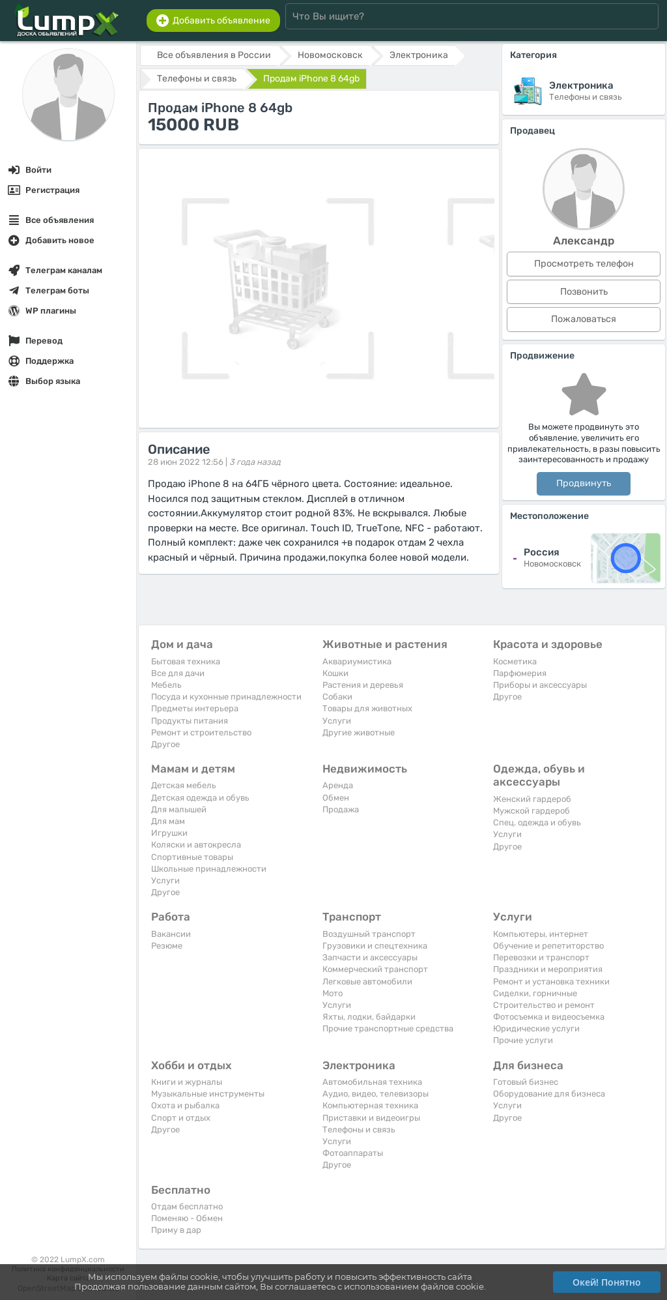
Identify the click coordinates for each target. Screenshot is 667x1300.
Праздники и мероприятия (548, 969)
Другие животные (358, 732)
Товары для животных (367, 708)
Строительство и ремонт (544, 1005)
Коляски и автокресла (196, 844)
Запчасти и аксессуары (370, 957)
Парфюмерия (519, 673)
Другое (165, 744)
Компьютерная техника (370, 1105)
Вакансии (171, 934)
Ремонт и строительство (201, 732)
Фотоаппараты (352, 1153)
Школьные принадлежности (208, 869)
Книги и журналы (186, 1082)
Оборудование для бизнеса (549, 1094)
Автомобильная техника (372, 1082)
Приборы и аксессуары (540, 685)
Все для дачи (178, 673)
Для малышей (178, 809)
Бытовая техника (185, 661)
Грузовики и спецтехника (374, 946)
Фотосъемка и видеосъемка (548, 1017)
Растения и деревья (362, 685)
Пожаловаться (583, 319)
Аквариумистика (356, 661)
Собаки (337, 697)
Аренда (337, 785)
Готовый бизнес (525, 1082)
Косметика (515, 661)
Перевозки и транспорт (541, 957)
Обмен (335, 798)
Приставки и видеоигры (371, 1118)
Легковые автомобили (367, 981)
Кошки (335, 673)
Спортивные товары (192, 857)
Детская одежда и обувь (200, 798)
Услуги (336, 721)
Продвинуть (583, 483)
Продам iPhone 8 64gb (311, 78)
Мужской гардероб (531, 811)
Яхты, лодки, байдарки (369, 1017)
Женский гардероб (532, 799)
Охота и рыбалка (185, 1105)
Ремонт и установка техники (551, 981)
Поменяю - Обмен (187, 1218)
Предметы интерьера (194, 708)
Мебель (166, 685)
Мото (332, 993)
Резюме (166, 946)
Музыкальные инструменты (207, 1094)
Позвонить (584, 291)
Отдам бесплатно (187, 1206)
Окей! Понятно (607, 1282)
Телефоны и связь (358, 1129)
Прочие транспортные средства (387, 1028)
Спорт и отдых (180, 1118)
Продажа (340, 809)
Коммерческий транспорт (375, 969)
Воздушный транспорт (369, 934)
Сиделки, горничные (535, 993)
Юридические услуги (536, 1028)
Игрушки (169, 833)
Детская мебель (183, 785)
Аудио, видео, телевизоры (375, 1094)
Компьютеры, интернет (540, 934)
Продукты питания (189, 721)
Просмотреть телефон (584, 263)
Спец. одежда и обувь (537, 822)
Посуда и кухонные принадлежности (226, 697)
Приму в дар (176, 1230)
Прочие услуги (523, 1040)
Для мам (168, 821)
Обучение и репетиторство (548, 946)
